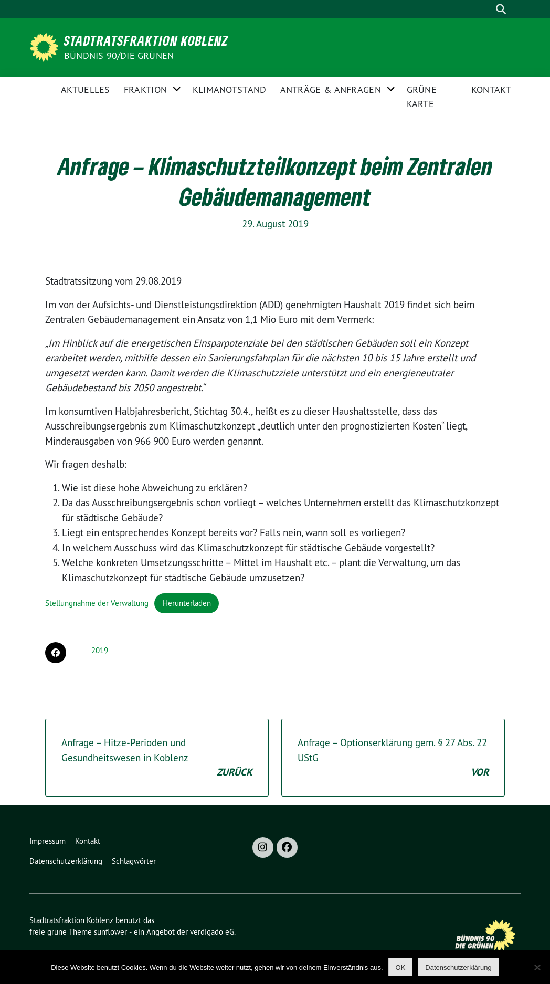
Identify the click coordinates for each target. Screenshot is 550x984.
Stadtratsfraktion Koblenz (146, 40)
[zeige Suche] (500, 9)
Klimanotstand (230, 89)
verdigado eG (212, 932)
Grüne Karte (422, 96)
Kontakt (491, 89)
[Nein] (537, 967)
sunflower (110, 932)
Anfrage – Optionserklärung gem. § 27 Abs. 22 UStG (393, 758)
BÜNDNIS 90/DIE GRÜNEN (119, 55)
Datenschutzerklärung (65, 861)
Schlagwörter (134, 861)
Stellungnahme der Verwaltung (97, 603)
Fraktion (145, 89)
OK (401, 967)
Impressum (47, 841)
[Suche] (484, 9)
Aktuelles (85, 89)
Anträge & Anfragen (330, 89)
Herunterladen (187, 603)
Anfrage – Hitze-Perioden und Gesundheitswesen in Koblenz (156, 758)
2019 (99, 650)
